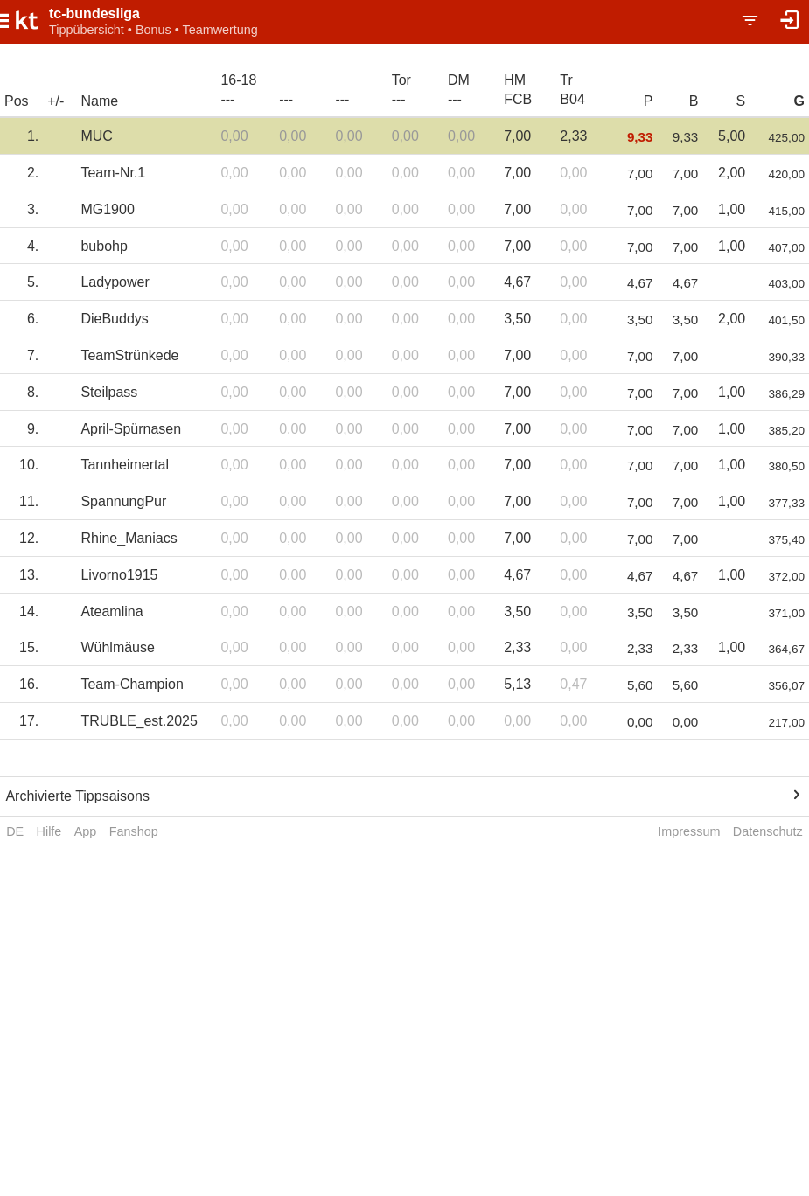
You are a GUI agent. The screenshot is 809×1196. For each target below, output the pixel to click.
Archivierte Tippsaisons (77, 796)
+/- (55, 101)
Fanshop (133, 831)
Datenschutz (768, 831)
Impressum (689, 831)
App (85, 831)
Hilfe (49, 831)
